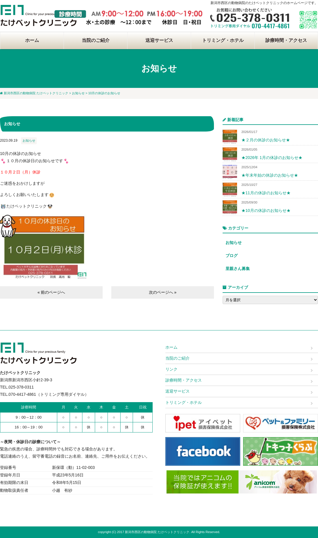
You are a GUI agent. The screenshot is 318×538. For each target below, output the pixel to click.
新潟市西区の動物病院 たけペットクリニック (36, 93)
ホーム (32, 40)
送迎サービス (159, 40)
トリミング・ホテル (223, 40)
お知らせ (78, 93)
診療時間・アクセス (286, 40)
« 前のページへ (51, 292)
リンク (171, 369)
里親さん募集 (237, 268)
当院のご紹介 (96, 40)
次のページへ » (163, 292)
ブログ (231, 255)
